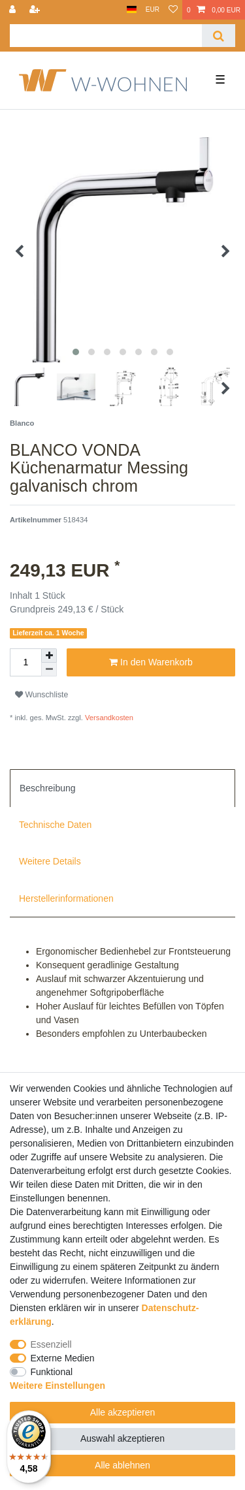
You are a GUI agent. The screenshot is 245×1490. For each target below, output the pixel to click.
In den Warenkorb (151, 663)
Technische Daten (55, 824)
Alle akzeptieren (122, 1412)
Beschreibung (48, 788)
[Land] (131, 10)
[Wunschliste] (173, 10)
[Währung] (152, 10)
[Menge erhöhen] (49, 655)
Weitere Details (50, 861)
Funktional (52, 1372)
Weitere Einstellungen (57, 1385)
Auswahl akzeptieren (122, 1438)
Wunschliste (41, 694)
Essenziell (51, 1344)
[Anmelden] (14, 10)
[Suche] (218, 35)
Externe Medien (63, 1358)
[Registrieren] (36, 10)
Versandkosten (108, 717)
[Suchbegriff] (106, 35)
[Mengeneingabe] (25, 662)
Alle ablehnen (122, 1465)
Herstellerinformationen (66, 898)
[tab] (122, 788)
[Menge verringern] (49, 669)
